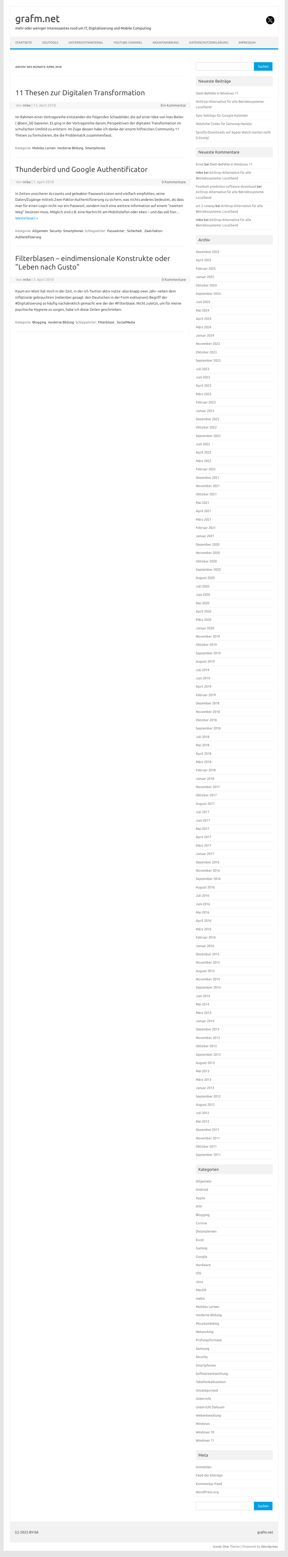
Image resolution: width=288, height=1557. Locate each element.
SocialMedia (126, 322)
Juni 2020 (203, 594)
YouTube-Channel (127, 42)
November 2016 (208, 870)
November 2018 (208, 711)
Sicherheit (134, 231)
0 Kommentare (174, 182)
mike (27, 105)
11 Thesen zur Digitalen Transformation (80, 93)
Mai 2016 (202, 912)
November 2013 (208, 1037)
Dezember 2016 (207, 862)
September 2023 (208, 360)
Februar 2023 (206, 402)
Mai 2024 (202, 310)
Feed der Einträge (209, 1475)
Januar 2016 (205, 946)
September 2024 (208, 293)
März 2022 (203, 461)
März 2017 (203, 845)
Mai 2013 (202, 1071)
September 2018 (208, 728)
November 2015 (208, 962)
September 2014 (208, 987)
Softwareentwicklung (212, 1373)
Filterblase (106, 322)
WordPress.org (207, 1492)
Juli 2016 (202, 895)
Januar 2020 (205, 628)
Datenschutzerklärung (208, 42)
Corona (201, 1223)
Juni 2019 (203, 678)
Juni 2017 (203, 820)
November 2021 (208, 486)
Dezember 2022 (207, 419)
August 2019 (205, 661)
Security (55, 231)
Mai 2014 (202, 1004)
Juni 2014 (203, 996)
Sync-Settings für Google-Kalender (222, 115)
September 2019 (208, 653)
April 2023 (203, 385)
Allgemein (40, 231)
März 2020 (203, 619)
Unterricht (203, 1398)
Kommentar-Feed (209, 1483)
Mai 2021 (202, 502)
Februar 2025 (206, 268)
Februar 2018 (206, 770)
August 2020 (205, 577)
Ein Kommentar (173, 105)
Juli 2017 (202, 812)
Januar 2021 (205, 536)
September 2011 (208, 1154)
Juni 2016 (203, 904)
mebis (200, 1298)
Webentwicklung (208, 1415)
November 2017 (208, 787)
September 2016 (208, 878)
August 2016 (205, 887)
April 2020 (203, 611)
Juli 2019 (202, 670)
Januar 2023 (205, 410)
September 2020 (208, 569)
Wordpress (269, 1546)
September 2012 (208, 1096)
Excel (200, 1240)
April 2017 (203, 837)
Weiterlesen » (26, 218)
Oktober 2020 (206, 561)
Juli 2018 (202, 736)
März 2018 (203, 762)
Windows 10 (205, 1432)
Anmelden (203, 1467)
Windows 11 (205, 1440)
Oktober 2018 (206, 720)
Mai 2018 (202, 745)
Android (202, 1189)
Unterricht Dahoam (210, 1407)
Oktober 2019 (206, 644)
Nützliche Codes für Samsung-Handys (224, 123)
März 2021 (203, 519)
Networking (205, 1331)
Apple (200, 1198)
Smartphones (95, 148)
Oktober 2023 (206, 352)
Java (199, 1281)
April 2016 (203, 920)
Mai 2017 (202, 828)
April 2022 (203, 452)
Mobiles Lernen (44, 148)
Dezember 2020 (207, 544)
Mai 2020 (202, 603)
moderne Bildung (70, 148)
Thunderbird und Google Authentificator (81, 169)
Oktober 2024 (206, 285)
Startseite (23, 42)
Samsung (202, 1348)
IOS (198, 1273)
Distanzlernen (206, 1231)
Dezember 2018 (207, 703)
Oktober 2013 (206, 1046)
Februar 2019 (206, 695)
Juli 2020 (202, 586)
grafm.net (37, 18)
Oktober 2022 (206, 427)
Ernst (200, 164)
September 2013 (208, 1054)
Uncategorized (207, 1390)
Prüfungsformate (209, 1340)
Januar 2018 (205, 778)
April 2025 (203, 260)
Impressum (247, 42)
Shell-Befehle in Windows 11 (217, 93)
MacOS (201, 1290)
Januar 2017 (205, 853)
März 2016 (203, 929)
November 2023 (208, 343)
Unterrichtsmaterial (85, 42)
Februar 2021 (206, 527)
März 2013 (203, 1079)
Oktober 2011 (206, 1146)
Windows (203, 1423)
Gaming (201, 1248)
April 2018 (203, 753)
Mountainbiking (166, 42)
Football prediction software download (226, 186)
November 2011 (208, 1138)
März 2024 (203, 327)
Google (201, 1256)
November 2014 (208, 979)
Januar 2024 (205, 335)
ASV (199, 1206)
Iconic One (221, 1546)
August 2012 (205, 1104)
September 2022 (208, 436)
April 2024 (203, 318)
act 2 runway (205, 206)
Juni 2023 (203, 377)
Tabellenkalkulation (211, 1382)
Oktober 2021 (206, 494)
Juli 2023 (202, 369)
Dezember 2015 (207, 954)
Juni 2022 (203, 444)
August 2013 (205, 1063)
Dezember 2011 (207, 1129)
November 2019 (208, 636)
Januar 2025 (205, 277)
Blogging (39, 322)
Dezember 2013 (207, 1029)
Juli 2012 (202, 1113)
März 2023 (203, 394)
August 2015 (205, 971)
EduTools (50, 42)
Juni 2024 (203, 302)
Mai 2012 (202, 1121)
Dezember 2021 (207, 477)
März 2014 (203, 1012)
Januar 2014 (205, 1021)
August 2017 (205, 803)
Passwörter (115, 231)
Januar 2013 (205, 1088)
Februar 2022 (206, 469)
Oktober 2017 (206, 795)
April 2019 (203, 686)
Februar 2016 (206, 937)
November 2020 (208, 552)
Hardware (203, 1265)
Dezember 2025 (207, 251)
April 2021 (203, 511)
